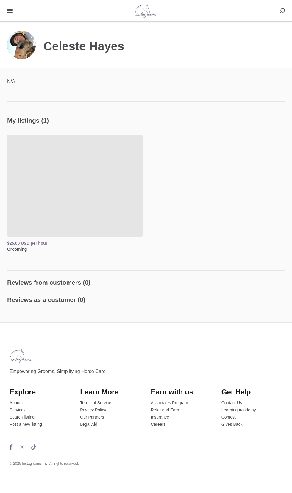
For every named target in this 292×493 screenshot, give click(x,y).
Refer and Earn (165, 410)
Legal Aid (88, 424)
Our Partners (92, 417)
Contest (228, 417)
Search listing (22, 417)
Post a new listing (26, 424)
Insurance (160, 417)
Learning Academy (238, 410)
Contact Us (231, 402)
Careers (158, 424)
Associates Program (169, 402)
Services (18, 410)
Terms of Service (95, 402)
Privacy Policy (93, 410)
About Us (18, 402)
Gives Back (232, 424)
